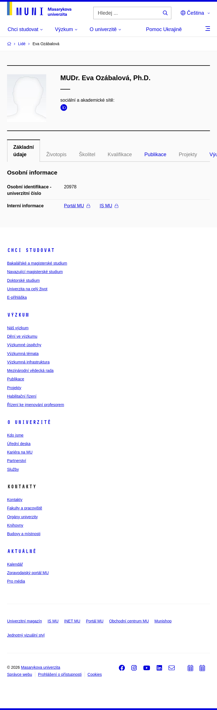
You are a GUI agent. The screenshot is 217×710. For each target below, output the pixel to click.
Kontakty (14, 499)
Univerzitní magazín (24, 621)
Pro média (16, 581)
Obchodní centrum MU (129, 621)
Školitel (87, 154)
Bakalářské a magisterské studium (37, 263)
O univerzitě (29, 422)
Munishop (163, 621)
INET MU (72, 621)
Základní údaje (23, 150)
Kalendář (15, 564)
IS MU (109, 205)
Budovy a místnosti (23, 534)
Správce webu (19, 674)
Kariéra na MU (19, 452)
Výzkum (18, 315)
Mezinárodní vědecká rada (30, 370)
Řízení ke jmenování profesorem (35, 404)
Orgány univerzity (22, 517)
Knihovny (15, 525)
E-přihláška (17, 297)
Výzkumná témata (23, 353)
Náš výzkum (17, 328)
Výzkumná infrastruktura (28, 362)
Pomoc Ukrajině (164, 29)
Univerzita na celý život (27, 289)
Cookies (95, 674)
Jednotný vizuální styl (26, 635)
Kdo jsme (15, 435)
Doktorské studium (23, 280)
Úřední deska (18, 443)
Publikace (155, 154)
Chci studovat (31, 250)
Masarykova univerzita (40, 667)
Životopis (56, 154)
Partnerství (16, 460)
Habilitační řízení (21, 396)
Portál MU (77, 205)
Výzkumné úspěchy (24, 345)
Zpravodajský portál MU (28, 572)
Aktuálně (21, 551)
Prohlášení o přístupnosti (60, 674)
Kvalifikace (120, 154)
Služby (13, 469)
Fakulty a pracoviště (24, 508)
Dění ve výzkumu (22, 336)
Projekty (188, 154)
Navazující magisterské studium (35, 271)
